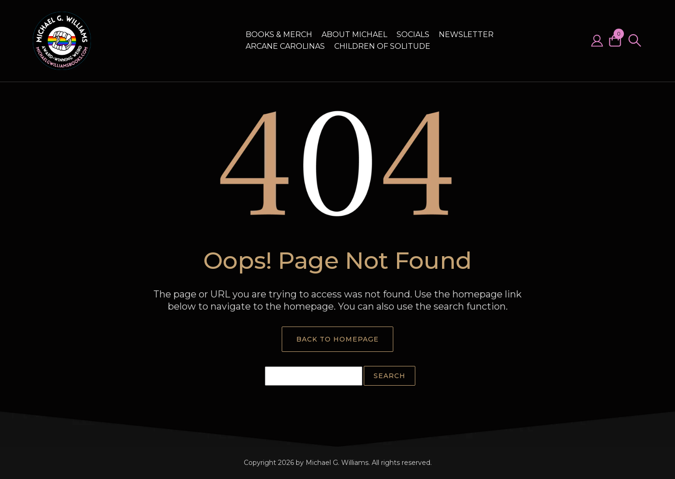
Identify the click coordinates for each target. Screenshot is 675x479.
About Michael (354, 34)
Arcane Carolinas (285, 46)
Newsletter (466, 34)
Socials (413, 34)
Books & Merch (279, 34)
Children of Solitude (382, 46)
